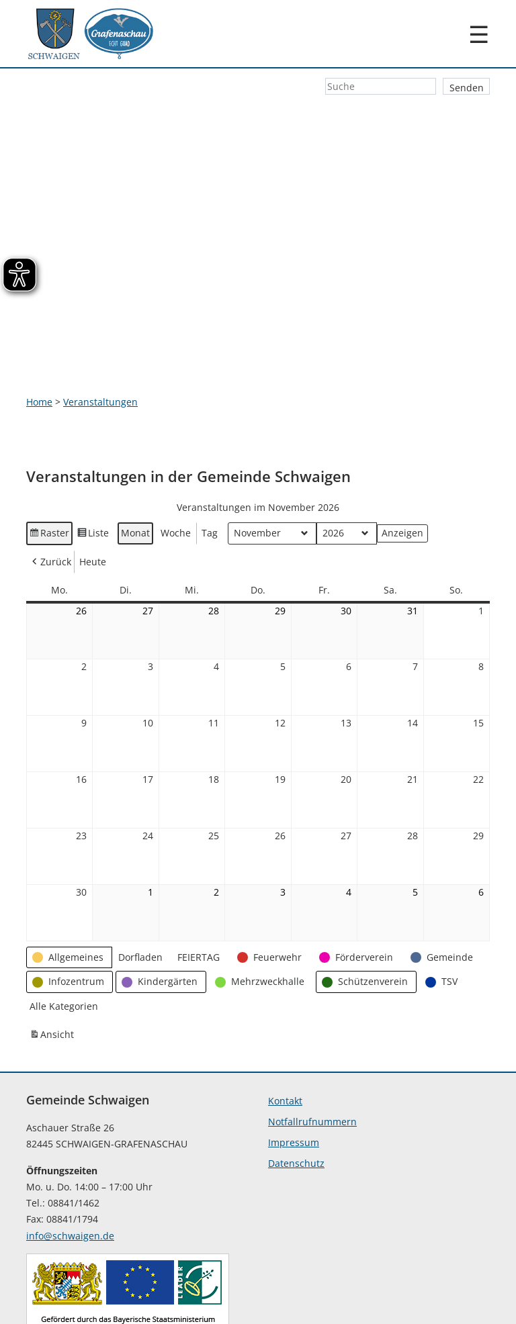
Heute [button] (92, 485)
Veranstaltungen (100, 326)
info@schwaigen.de (70, 1159)
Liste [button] (93, 460)
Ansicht (53, 961)
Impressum (293, 1067)
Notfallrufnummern (312, 1046)
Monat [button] (135, 457)
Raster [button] (50, 460)
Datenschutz (296, 1088)
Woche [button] (176, 457)
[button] (69, 882)
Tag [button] (210, 457)
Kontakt (285, 1025)
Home (39, 326)
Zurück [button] (50, 486)
